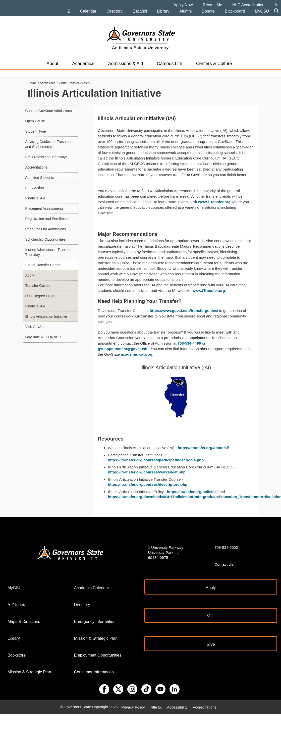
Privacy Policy (133, 707)
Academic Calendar (91, 588)
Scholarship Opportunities (45, 239)
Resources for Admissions (45, 229)
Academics (83, 63)
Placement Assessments (44, 208)
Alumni (185, 11)
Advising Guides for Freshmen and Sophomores (49, 144)
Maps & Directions (24, 621)
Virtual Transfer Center (74, 83)
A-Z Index (16, 605)
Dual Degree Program (42, 296)
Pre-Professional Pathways (46, 157)
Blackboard (235, 11)
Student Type (35, 131)
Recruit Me (212, 5)
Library (163, 11)
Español (140, 11)
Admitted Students (39, 178)
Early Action (34, 188)
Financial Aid (35, 198)
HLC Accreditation (248, 5)
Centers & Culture (214, 63)
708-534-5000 (226, 547)
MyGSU (262, 11)
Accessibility (177, 707)
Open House (35, 121)
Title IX (156, 707)
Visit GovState (36, 327)
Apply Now (183, 5)
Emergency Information (95, 621)
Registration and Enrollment (47, 219)
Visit (210, 616)
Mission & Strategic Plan (29, 672)
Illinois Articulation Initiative (46, 316)
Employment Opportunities (98, 655)
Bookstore (17, 655)
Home (33, 83)
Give (211, 644)
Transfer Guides (37, 286)
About (52, 63)
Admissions (47, 83)
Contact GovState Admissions (48, 111)
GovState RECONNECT (44, 337)
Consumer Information (94, 672)
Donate (208, 11)
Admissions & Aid (125, 63)
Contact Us (223, 564)
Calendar (88, 11)
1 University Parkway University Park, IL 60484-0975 (165, 552)
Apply (29, 275)
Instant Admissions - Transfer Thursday (48, 252)
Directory (114, 11)
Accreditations (36, 167)
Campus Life (169, 63)
